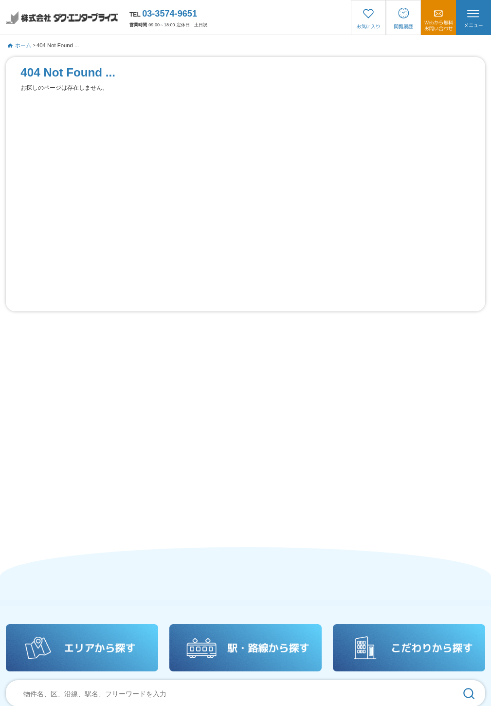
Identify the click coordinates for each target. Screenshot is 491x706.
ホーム (19, 45)
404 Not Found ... (57, 45)
